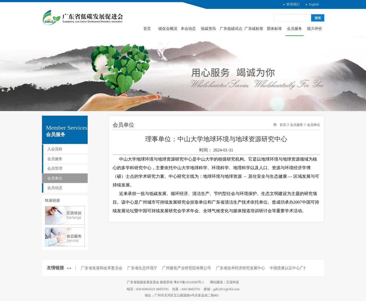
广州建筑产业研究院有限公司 (186, 268)
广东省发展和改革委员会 (101, 268)
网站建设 (216, 282)
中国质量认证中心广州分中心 (294, 268)
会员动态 (54, 188)
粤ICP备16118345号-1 (189, 282)
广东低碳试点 (231, 29)
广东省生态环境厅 (142, 268)
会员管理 (54, 169)
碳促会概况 (167, 29)
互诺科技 (232, 282)
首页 (147, 29)
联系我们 (293, 4)
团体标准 (274, 29)
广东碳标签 (253, 29)
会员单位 (54, 178)
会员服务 (294, 29)
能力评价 (314, 29)
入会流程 (54, 149)
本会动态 (188, 29)
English (314, 4)
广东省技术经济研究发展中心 (240, 268)
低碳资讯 (208, 29)
